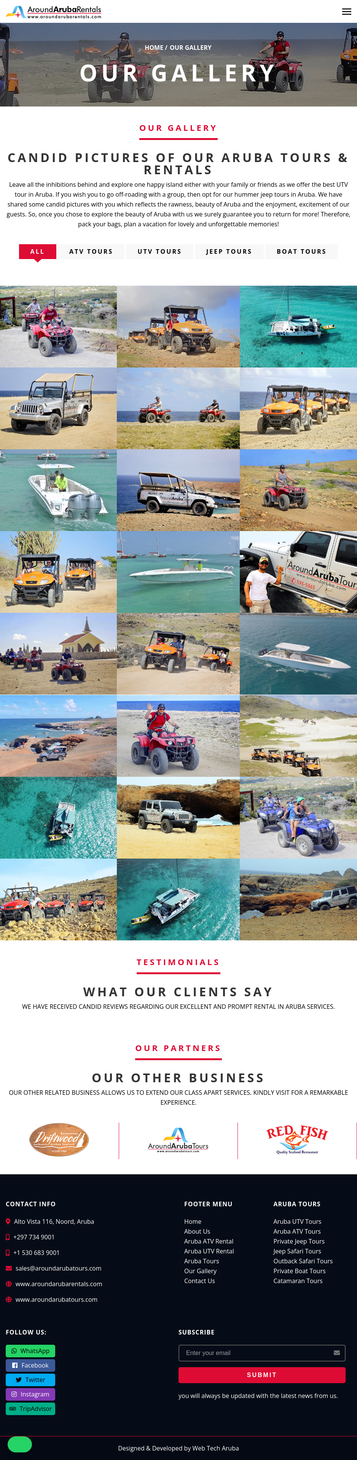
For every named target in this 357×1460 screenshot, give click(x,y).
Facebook (30, 1365)
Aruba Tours (201, 1261)
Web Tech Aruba (216, 1448)
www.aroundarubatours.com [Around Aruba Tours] (56, 1299)
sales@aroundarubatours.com (59, 1268)
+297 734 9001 (34, 1237)
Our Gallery (200, 1271)
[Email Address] (262, 1353)
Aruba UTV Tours (298, 1221)
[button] (45, 1444)
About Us (197, 1231)
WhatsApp (30, 1351)
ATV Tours (91, 251)
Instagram (30, 1394)
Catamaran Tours (298, 1281)
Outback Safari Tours (303, 1261)
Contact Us (199, 1281)
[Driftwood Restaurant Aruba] (59, 1140)
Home (192, 1221)
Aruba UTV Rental (209, 1251)
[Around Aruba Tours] (178, 1140)
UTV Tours (159, 251)
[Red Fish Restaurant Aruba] (297, 1140)
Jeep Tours (229, 251)
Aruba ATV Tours (297, 1231)
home (154, 47)
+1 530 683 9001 (36, 1252)
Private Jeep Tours (299, 1241)
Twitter (30, 1380)
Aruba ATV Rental (208, 1241)
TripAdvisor (30, 1408)
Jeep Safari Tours (297, 1251)
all (37, 251)
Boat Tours (302, 251)
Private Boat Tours (300, 1271)
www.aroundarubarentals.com (59, 1284)
